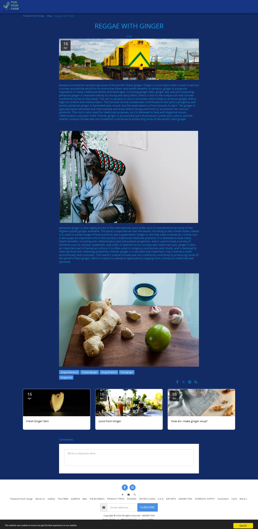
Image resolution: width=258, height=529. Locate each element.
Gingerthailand (108, 372)
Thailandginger (89, 372)
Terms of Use (109, 519)
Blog (49, 15)
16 (30, 395)
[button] (243, 6)
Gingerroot (66, 377)
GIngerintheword (69, 372)
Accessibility (148, 519)
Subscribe (147, 507)
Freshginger (127, 372)
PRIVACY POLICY (129, 519)
